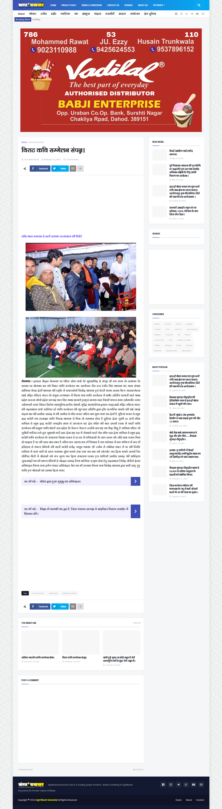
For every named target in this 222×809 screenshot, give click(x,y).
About (189, 800)
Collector (178, 329)
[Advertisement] (81, 205)
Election (189, 345)
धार (76, 13)
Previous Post (26, 769)
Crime (167, 329)
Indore (178, 324)
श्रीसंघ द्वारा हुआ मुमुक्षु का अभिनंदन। (60, 481)
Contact (200, 800)
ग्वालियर (65, 13)
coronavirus (159, 340)
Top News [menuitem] (158, 5)
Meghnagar (53, 593)
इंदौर (53, 13)
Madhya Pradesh (184, 340)
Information (186, 350)
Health (178, 345)
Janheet (157, 329)
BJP (179, 334)
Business (157, 350)
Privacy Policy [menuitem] (68, 5)
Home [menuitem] (53, 5)
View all (136, 623)
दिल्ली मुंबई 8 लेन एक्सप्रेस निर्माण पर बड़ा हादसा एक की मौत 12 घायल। (184, 418)
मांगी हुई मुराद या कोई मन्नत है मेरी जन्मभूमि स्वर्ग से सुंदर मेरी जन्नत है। (119, 659)
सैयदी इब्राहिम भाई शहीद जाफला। (181, 152)
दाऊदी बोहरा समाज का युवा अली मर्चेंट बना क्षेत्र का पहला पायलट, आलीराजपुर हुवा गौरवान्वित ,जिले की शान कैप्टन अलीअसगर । (184, 192)
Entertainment (171, 350)
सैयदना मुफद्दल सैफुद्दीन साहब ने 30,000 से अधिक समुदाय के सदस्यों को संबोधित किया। (184, 471)
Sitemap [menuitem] (128, 5)
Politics (157, 345)
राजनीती (109, 13)
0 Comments (72, 159)
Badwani (168, 345)
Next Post (137, 769)
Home (21, 13)
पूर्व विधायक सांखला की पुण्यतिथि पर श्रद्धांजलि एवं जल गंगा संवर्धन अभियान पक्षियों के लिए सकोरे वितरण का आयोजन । (185, 170)
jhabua (157, 324)
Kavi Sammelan (36, 142)
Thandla (167, 324)
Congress (169, 334)
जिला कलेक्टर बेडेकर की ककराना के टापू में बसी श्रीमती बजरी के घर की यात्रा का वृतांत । (183, 489)
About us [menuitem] (143, 5)
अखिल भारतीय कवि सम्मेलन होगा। (37, 657)
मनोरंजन (135, 13)
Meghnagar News (70, 593)
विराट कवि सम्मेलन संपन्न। (74, 657)
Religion (157, 334)
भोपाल (32, 13)
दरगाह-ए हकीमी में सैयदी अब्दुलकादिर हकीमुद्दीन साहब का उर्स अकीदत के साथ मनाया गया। (185, 454)
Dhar (171, 340)
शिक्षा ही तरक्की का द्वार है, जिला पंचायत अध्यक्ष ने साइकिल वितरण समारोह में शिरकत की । (76, 511)
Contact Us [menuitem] (113, 5)
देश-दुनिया (150, 13)
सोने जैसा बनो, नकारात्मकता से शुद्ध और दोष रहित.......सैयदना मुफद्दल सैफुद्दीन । (183, 436)
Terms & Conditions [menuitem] (91, 5)
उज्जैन (43, 13)
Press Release (191, 329)
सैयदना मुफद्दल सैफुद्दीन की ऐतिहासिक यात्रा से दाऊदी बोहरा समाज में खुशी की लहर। (183, 401)
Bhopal (187, 334)
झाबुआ (86, 13)
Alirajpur (189, 324)
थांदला (97, 13)
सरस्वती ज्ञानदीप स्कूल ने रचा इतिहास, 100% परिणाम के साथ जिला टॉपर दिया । (183, 211)
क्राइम (122, 13)
